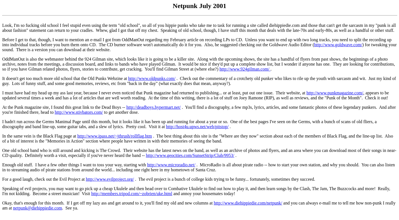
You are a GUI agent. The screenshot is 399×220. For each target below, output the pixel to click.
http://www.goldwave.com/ (338, 44)
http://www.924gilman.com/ (244, 69)
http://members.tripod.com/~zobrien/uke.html (131, 193)
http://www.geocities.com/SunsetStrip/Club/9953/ (190, 155)
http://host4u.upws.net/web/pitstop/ (197, 126)
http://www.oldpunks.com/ (152, 78)
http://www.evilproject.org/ (110, 179)
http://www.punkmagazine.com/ (334, 92)
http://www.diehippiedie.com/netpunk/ (248, 203)
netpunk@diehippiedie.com (37, 208)
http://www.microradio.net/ (171, 164)
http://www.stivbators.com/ (79, 112)
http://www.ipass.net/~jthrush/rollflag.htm (114, 136)
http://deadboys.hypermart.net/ (153, 107)
